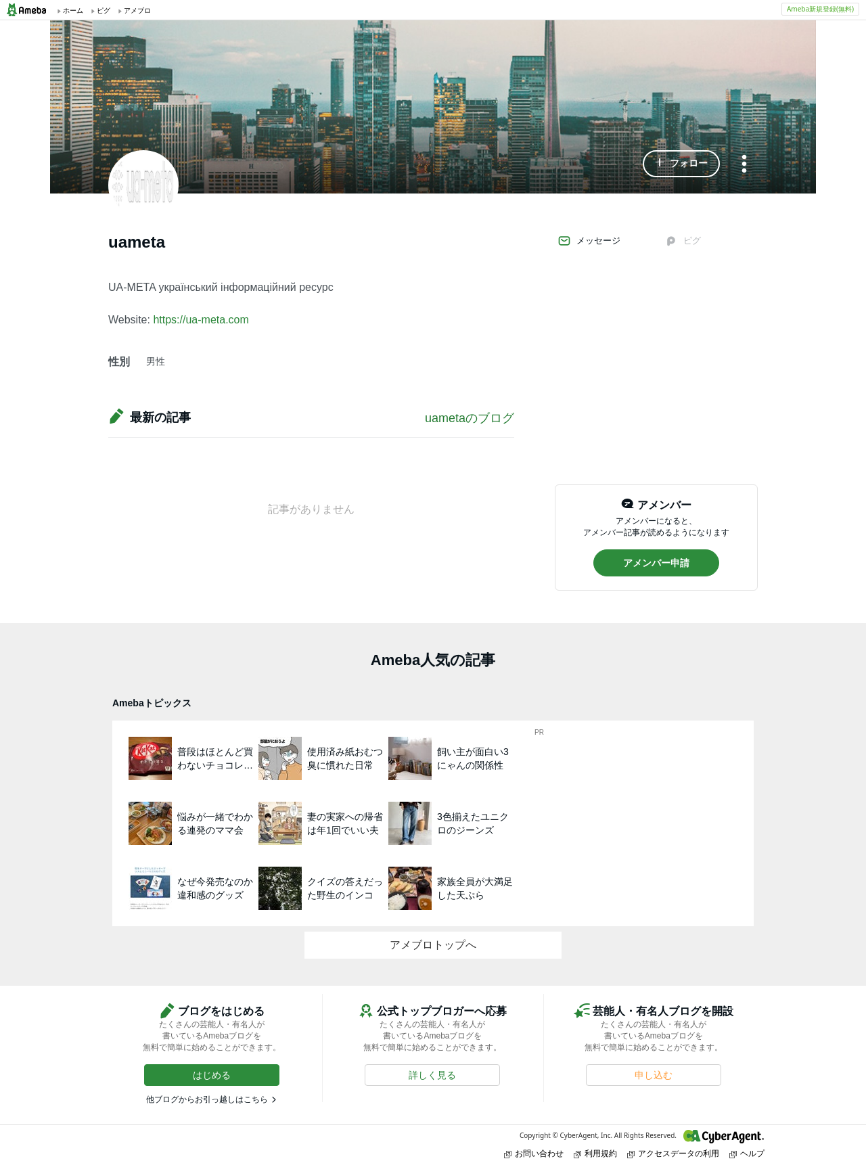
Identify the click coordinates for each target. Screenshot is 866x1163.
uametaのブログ (469, 418)
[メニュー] (744, 164)
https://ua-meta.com (200, 319)
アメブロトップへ (433, 945)
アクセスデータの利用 (673, 1153)
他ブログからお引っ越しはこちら (207, 1099)
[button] (681, 163)
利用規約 (595, 1153)
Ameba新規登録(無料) (820, 9)
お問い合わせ (534, 1153)
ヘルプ (747, 1153)
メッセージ (588, 241)
